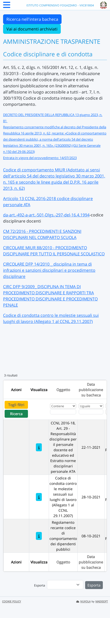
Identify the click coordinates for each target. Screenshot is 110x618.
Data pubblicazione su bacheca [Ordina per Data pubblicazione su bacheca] (91, 389)
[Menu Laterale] (6, 6)
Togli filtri (16, 404)
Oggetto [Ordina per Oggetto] (63, 389)
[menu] (65, 584)
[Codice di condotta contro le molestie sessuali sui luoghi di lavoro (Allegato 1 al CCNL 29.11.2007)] (39, 497)
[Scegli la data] (91, 411)
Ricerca (16, 413)
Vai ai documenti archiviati (31, 29)
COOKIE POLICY (11, 601)
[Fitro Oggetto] (63, 411)
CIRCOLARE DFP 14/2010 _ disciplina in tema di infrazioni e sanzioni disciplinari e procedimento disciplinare (49, 270)
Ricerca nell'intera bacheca (32, 19)
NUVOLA (83, 601)
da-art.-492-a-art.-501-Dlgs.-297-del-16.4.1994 (46, 215)
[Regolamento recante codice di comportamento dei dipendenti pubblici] (39, 536)
